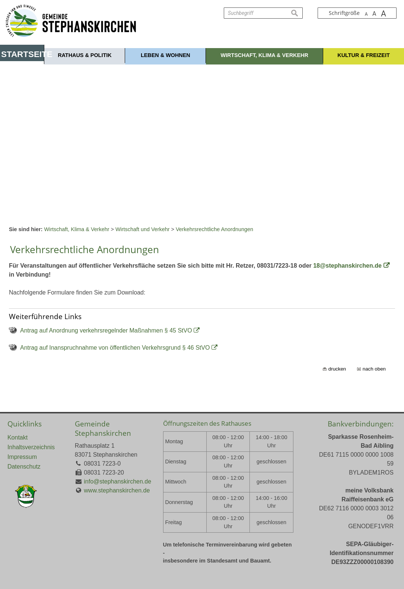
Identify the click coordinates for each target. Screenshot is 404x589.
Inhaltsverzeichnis (31, 447)
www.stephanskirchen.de (117, 490)
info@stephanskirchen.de (117, 481)
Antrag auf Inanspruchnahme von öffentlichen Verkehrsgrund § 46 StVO (115, 347)
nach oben (374, 369)
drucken (337, 369)
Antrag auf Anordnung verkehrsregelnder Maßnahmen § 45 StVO (106, 330)
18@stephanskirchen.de (347, 265)
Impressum (22, 457)
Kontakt (17, 437)
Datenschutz (24, 466)
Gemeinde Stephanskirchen (103, 428)
